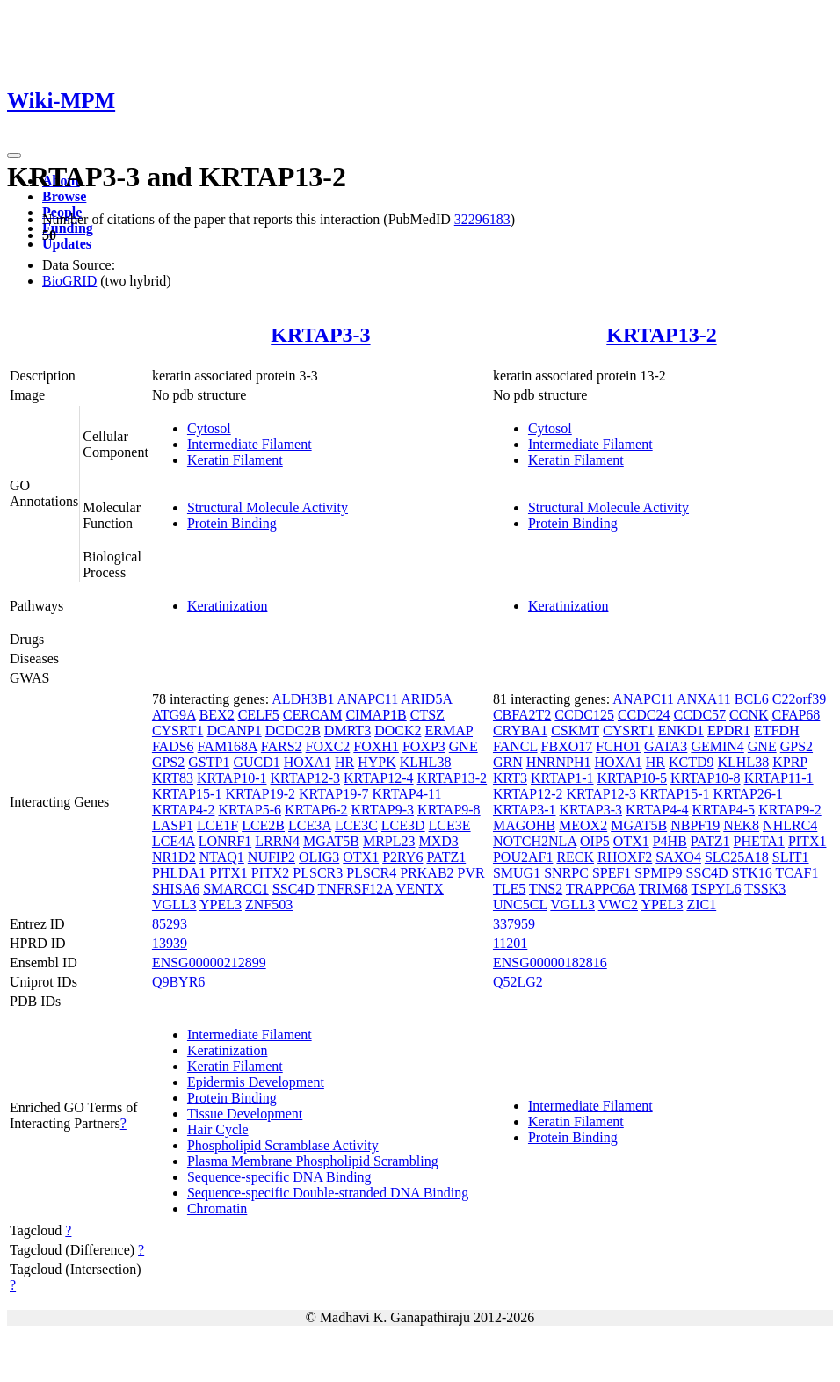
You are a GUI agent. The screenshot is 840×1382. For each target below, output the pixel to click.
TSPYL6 (717, 888)
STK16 (752, 872)
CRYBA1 (520, 730)
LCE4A (173, 841)
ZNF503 (269, 904)
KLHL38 (426, 762)
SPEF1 (611, 872)
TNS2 (545, 888)
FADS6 (173, 746)
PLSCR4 (371, 872)
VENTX (420, 888)
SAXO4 (678, 857)
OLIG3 (319, 857)
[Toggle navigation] (14, 155)
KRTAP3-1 (524, 809)
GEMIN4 (717, 746)
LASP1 (172, 825)
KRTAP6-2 (316, 809)
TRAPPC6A (600, 888)
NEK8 (741, 825)
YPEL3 (220, 904)
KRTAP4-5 (724, 809)
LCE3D (403, 825)
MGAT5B (331, 841)
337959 (514, 923)
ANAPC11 (368, 698)
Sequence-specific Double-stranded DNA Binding (327, 1192)
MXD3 (439, 841)
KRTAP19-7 (334, 793)
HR (344, 762)
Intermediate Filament (249, 444)
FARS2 (281, 746)
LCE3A (309, 825)
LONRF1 (225, 841)
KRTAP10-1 (232, 778)
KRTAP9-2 (790, 809)
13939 (169, 943)
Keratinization (227, 605)
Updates (66, 243)
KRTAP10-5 (632, 778)
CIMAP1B (375, 714)
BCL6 (752, 698)
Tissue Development (244, 1113)
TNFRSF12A (355, 888)
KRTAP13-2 (661, 334)
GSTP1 (208, 762)
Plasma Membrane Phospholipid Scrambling (312, 1161)
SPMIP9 (658, 872)
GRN (508, 762)
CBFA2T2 (522, 714)
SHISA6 (175, 888)
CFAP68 (796, 714)
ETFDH (777, 730)
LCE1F (217, 825)
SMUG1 (516, 872)
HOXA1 (307, 762)
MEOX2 (583, 825)
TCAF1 (797, 872)
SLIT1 (790, 857)
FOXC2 (328, 746)
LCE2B (263, 825)
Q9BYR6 (178, 981)
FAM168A (227, 746)
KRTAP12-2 (528, 793)
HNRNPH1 (558, 762)
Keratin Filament (235, 459)
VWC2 (618, 904)
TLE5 (509, 888)
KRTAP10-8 (705, 778)
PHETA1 (759, 841)
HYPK (377, 762)
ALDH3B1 (303, 698)
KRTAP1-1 (562, 778)
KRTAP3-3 (320, 334)
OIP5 (595, 841)
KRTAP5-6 (249, 809)
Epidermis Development (255, 1081)
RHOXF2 (624, 857)
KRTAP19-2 (260, 793)
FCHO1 (618, 746)
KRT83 (172, 778)
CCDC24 (644, 714)
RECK (575, 857)
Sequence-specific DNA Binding (279, 1176)
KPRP (789, 762)
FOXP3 (423, 746)
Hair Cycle (218, 1129)
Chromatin (217, 1208)
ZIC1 (701, 904)
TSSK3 (765, 888)
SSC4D (293, 888)
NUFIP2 (271, 857)
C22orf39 (799, 698)
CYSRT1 (178, 730)
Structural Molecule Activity (267, 507)
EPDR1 (728, 730)
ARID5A (426, 698)
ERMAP (448, 730)
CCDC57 (699, 714)
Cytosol (209, 428)
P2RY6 (402, 857)
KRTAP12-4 (379, 778)
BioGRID (69, 280)
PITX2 (270, 872)
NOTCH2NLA (534, 841)
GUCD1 (256, 762)
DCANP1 (234, 730)
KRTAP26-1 (748, 793)
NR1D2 (174, 857)
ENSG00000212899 (209, 962)
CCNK (748, 714)
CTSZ (427, 714)
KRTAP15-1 (187, 793)
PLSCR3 (318, 872)
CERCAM (313, 714)
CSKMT (575, 730)
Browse (64, 196)
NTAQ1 (221, 857)
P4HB (670, 841)
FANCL (515, 746)
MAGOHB (524, 825)
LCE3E (450, 825)
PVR (471, 872)
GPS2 (168, 762)
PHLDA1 (179, 872)
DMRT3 (347, 730)
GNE (463, 746)
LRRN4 (277, 841)
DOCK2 (397, 730)
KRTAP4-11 (407, 793)
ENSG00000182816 (550, 962)
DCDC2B (293, 730)
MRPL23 (389, 841)
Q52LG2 (518, 981)
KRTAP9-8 (449, 809)
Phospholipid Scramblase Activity (283, 1145)
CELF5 (258, 714)
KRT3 (510, 778)
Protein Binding (232, 523)
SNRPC (566, 872)
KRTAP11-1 (779, 778)
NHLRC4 (790, 825)
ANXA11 (704, 698)
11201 (510, 943)
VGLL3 (174, 904)
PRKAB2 (426, 872)
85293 (169, 923)
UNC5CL (520, 904)
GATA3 (665, 746)
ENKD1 (681, 730)
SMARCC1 (236, 888)
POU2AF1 (523, 857)
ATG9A (174, 714)
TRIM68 (663, 888)
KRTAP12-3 (305, 778)
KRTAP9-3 (383, 809)
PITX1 (228, 872)
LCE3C (356, 825)
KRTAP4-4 (657, 809)
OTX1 (361, 857)
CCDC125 (584, 714)
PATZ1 (446, 857)
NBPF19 (695, 825)
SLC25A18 (737, 857)
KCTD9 (691, 762)
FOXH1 (376, 746)
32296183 (482, 219)
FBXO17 (567, 746)
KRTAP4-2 (183, 809)
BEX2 (217, 714)
